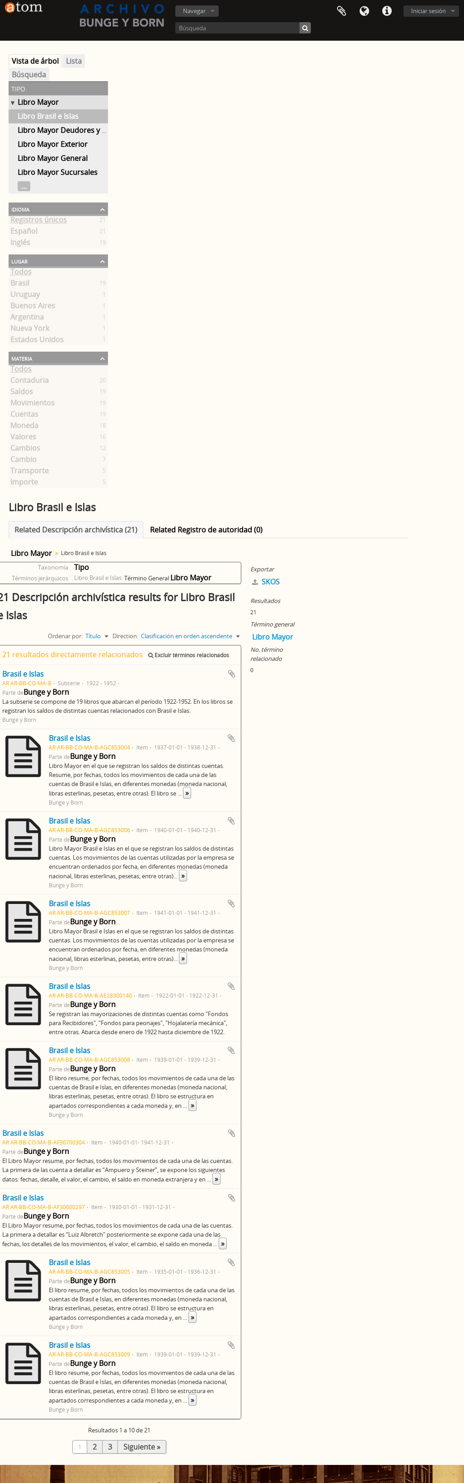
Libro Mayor (38, 102)
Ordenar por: (65, 636)
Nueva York (29, 330)
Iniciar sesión (428, 11)
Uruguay (25, 296)
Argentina (27, 319)
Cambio (23, 461)
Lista (74, 61)
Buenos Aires (32, 307)
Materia (21, 358)
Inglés (20, 244)
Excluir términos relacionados (188, 655)
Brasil (19, 285)
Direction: (125, 636)
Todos (21, 273)
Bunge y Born (46, 692)
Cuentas (24, 416)
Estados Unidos (37, 341)
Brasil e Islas (23, 674)
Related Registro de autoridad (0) (206, 530)
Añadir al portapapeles (231, 673)
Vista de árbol (35, 61)
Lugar (19, 261)
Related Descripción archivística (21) (75, 530)
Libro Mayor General (53, 158)
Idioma (364, 11)
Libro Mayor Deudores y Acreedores (79, 130)
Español (23, 233)
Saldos (21, 393)
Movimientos (32, 405)
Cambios (25, 450)
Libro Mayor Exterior (53, 144)
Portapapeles (341, 11)
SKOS (266, 582)
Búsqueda (29, 75)
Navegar (194, 11)
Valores (23, 438)
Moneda (24, 427)
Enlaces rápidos (386, 11)
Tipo (81, 567)
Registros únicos (38, 221)
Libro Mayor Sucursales (58, 172)
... (24, 186)
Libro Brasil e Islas (48, 116)
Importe (24, 484)
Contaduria (29, 382)
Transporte (29, 472)
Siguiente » (141, 1447)
